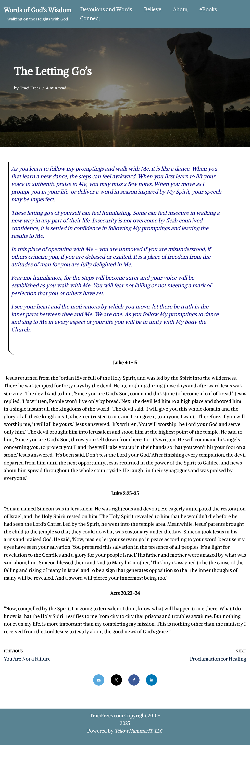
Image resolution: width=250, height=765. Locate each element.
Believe (153, 9)
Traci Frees (30, 87)
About (181, 9)
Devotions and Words (106, 9)
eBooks (209, 9)
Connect (90, 18)
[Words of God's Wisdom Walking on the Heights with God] (37, 14)
